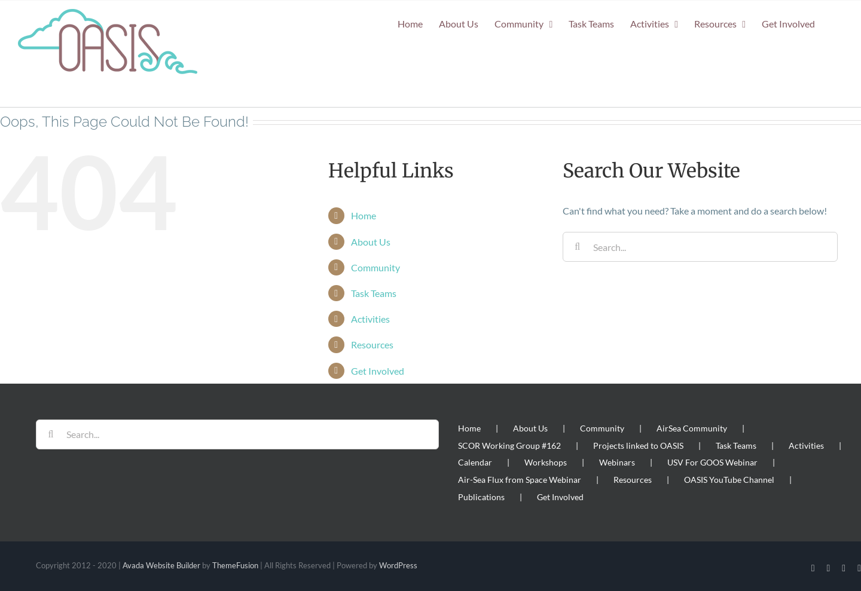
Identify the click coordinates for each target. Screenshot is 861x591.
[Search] (578, 247)
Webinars (617, 462)
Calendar (475, 462)
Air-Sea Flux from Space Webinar (519, 479)
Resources (372, 344)
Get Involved (377, 370)
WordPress (398, 565)
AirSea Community (692, 428)
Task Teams (373, 293)
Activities (370, 318)
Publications (481, 497)
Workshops (545, 462)
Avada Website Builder (161, 565)
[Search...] (700, 247)
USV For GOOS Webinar (712, 462)
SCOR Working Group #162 (509, 445)
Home (363, 215)
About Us (370, 241)
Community (375, 267)
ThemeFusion (235, 565)
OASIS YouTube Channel (729, 479)
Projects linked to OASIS (638, 445)
